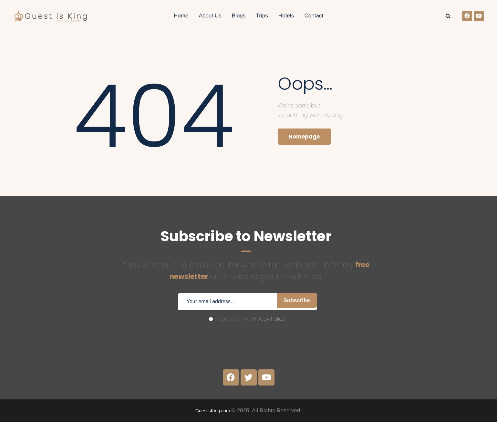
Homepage (307, 137)
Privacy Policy (268, 319)
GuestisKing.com (212, 410)
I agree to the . (247, 319)
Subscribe (293, 302)
